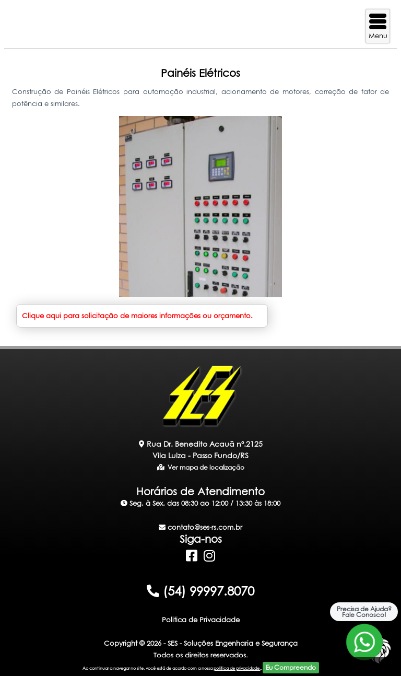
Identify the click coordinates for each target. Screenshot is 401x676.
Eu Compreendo (291, 667)
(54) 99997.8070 (200, 590)
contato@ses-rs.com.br (200, 527)
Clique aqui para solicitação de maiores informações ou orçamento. (137, 315)
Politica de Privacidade (201, 619)
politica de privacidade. (237, 668)
